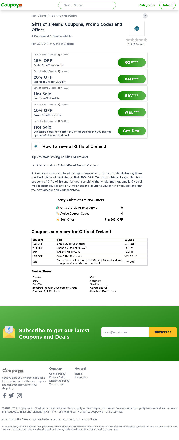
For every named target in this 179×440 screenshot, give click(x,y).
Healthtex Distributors (103, 291)
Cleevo (37, 277)
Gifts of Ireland (63, 43)
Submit (167, 5)
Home (34, 16)
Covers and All (98, 287)
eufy (35, 280)
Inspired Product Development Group (55, 287)
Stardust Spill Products (46, 291)
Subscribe (162, 332)
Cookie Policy (57, 373)
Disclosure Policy (59, 380)
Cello (93, 277)
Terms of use (56, 384)
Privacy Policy (57, 377)
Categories (147, 5)
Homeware (54, 16)
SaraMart (95, 280)
